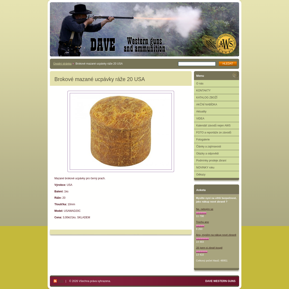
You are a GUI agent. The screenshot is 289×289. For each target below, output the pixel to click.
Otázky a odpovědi (207, 153)
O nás (199, 83)
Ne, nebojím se (204, 209)
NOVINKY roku (205, 167)
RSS (61, 281)
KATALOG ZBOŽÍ (206, 97)
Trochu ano (202, 222)
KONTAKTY (203, 90)
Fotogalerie (203, 139)
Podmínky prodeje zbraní (211, 160)
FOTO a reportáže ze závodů (213, 132)
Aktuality (201, 111)
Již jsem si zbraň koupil (209, 247)
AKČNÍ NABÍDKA (206, 104)
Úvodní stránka (62, 63)
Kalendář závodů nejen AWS (213, 125)
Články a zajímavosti (208, 146)
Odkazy (200, 174)
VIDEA (200, 118)
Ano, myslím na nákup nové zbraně (216, 234)
